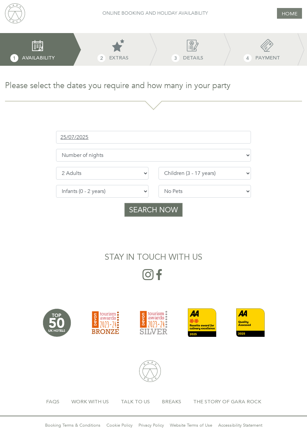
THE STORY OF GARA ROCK (227, 401)
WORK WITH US (90, 401)
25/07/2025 (74, 137)
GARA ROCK (150, 371)
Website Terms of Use (191, 425)
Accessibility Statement (240, 425)
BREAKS (171, 401)
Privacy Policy (151, 425)
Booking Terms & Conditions (72, 425)
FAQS (52, 401)
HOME (289, 13)
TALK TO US (135, 401)
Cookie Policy (119, 425)
